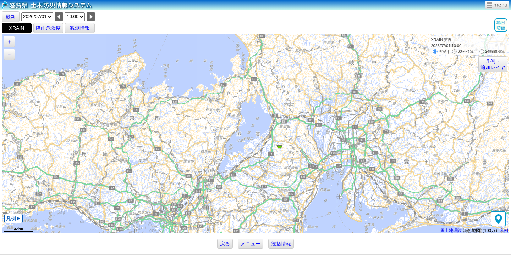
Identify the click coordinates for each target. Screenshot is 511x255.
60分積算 (463, 51)
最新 (11, 16)
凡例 (504, 230)
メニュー (250, 243)
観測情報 (80, 28)
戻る (225, 243)
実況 (439, 51)
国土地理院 (451, 230)
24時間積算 (492, 51)
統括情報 (281, 243)
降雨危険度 (48, 28)
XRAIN (16, 28)
